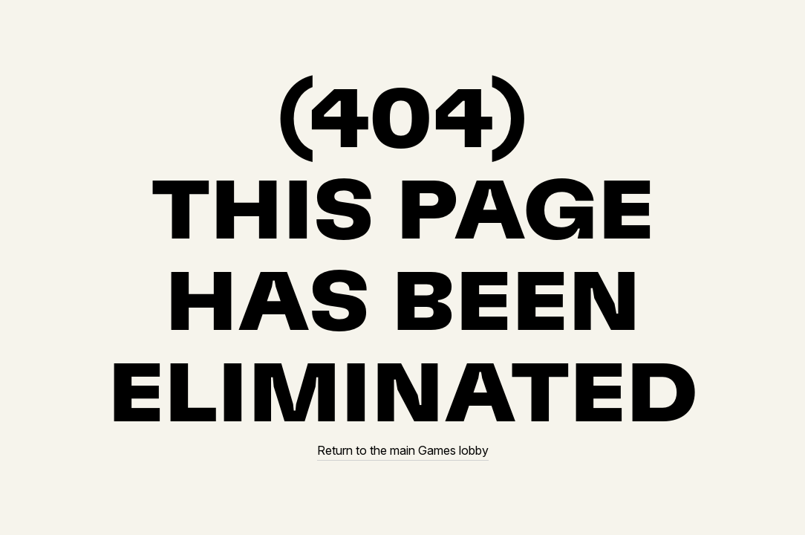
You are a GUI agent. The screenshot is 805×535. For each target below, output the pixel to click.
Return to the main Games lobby (403, 451)
